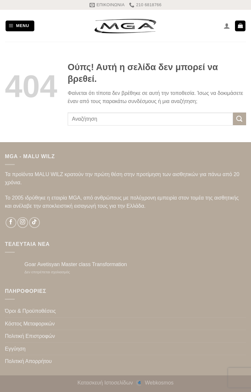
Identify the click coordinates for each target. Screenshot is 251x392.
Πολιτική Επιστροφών (30, 336)
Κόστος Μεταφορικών (30, 323)
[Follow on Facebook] (11, 222)
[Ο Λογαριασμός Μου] (227, 26)
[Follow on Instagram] (22, 222)
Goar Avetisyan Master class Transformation (76, 264)
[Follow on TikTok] (34, 222)
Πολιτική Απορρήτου (28, 361)
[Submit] (239, 119)
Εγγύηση (15, 349)
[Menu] (20, 26)
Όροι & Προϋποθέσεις (30, 311)
